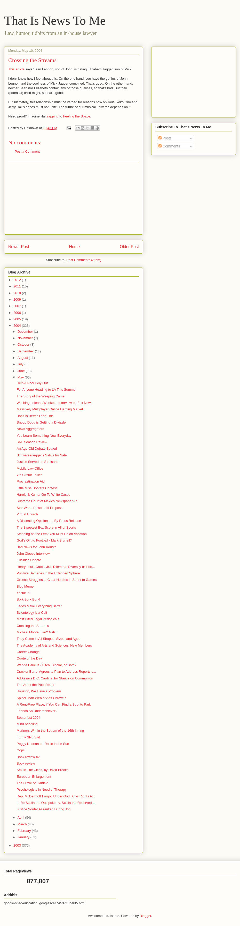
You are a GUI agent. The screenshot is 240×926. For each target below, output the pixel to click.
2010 (17, 293)
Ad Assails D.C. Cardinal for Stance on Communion (55, 678)
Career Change (28, 652)
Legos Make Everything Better (39, 606)
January (24, 837)
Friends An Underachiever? (37, 711)
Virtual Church (27, 514)
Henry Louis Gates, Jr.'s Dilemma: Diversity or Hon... (56, 567)
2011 (17, 286)
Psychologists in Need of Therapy (41, 789)
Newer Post (18, 247)
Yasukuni (23, 593)
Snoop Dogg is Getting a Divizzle (41, 422)
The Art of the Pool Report (36, 685)
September (26, 351)
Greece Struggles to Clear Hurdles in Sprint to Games (57, 580)
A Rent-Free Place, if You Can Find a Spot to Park (54, 704)
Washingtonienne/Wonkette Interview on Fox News (54, 403)
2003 (17, 845)
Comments (169, 146)
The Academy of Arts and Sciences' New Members (54, 645)
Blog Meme (25, 586)
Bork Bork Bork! (28, 599)
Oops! (21, 750)
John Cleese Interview (33, 553)
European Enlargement (34, 777)
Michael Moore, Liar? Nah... (37, 632)
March (23, 824)
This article (16, 69)
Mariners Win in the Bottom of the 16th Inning (50, 730)
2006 (17, 313)
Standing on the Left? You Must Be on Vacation (52, 534)
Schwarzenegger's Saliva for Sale (42, 455)
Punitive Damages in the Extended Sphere (48, 573)
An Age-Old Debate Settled (37, 448)
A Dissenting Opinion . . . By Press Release (49, 521)
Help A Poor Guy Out (32, 383)
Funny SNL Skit (28, 737)
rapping (52, 116)
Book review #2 (28, 757)
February (25, 831)
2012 (17, 280)
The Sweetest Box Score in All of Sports (46, 527)
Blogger (145, 916)
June (22, 371)
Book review (26, 763)
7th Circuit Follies (29, 475)
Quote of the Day (29, 658)
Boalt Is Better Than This (35, 416)
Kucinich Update (29, 560)
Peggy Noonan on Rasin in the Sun (43, 744)
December (26, 332)
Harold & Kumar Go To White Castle (43, 495)
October (24, 344)
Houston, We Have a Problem (39, 691)
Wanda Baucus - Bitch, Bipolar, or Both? (46, 665)
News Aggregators (30, 429)
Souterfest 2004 (28, 718)
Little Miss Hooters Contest (37, 488)
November (26, 338)
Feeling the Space (76, 116)
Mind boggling (27, 724)
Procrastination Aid (30, 481)
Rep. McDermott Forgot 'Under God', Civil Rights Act (55, 796)
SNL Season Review (32, 442)
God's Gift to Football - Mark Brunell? (44, 540)
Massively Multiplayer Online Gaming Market (50, 409)
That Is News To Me (55, 20)
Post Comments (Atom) (83, 260)
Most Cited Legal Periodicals (38, 619)
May (21, 377)
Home (74, 247)
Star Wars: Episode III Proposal (40, 508)
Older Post (129, 247)
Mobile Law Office (30, 468)
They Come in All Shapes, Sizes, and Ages (48, 639)
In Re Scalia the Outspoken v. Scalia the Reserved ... (56, 803)
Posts (165, 138)
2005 (17, 319)
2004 (17, 326)
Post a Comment (27, 151)
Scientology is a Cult (32, 612)
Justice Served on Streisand (37, 462)
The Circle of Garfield (32, 783)
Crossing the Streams (33, 626)
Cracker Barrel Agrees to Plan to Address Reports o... (56, 671)
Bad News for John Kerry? (36, 547)
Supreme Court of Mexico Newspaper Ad (47, 501)
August (23, 358)
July (21, 364)
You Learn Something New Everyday (44, 436)
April (21, 817)
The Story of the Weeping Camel (41, 396)
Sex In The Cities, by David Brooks (42, 770)
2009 (17, 299)
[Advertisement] (73, 198)
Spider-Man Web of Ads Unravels (41, 698)
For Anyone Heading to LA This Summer (46, 389)
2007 (17, 306)
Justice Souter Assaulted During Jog (43, 809)
